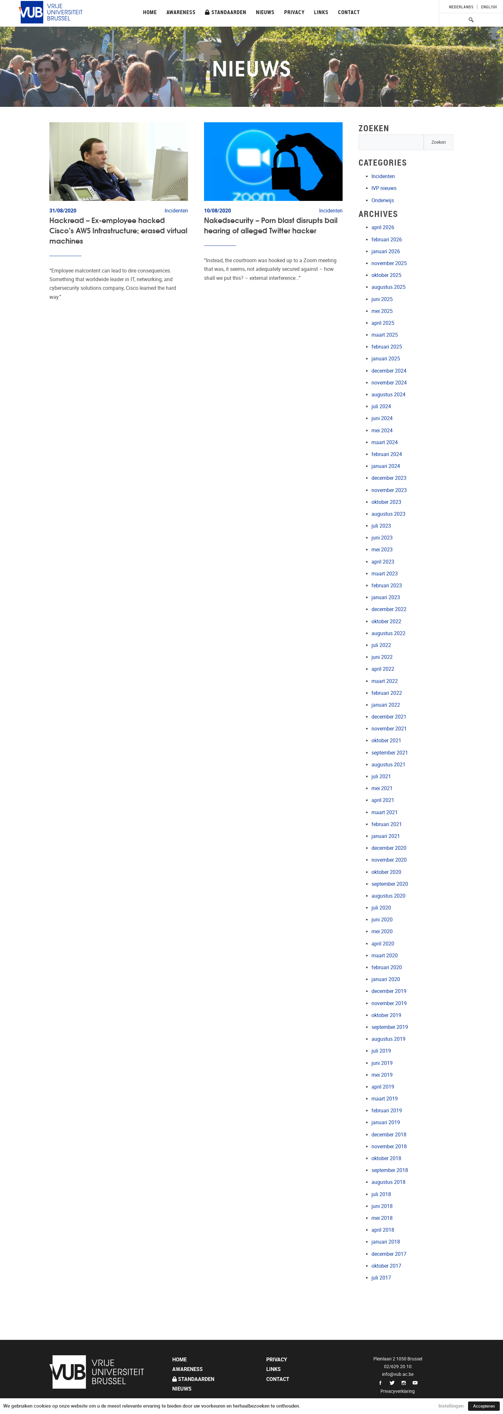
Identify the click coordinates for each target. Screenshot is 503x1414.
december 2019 (388, 991)
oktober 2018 (386, 1158)
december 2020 (388, 848)
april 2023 (382, 562)
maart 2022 (384, 681)
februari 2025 (386, 347)
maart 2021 (384, 812)
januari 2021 (385, 836)
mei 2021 (382, 788)
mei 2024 (382, 430)
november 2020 (389, 860)
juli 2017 (381, 1278)
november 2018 (389, 1146)
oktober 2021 (386, 740)
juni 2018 (382, 1206)
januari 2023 (385, 597)
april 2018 (382, 1230)
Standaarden (225, 12)
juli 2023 (381, 526)
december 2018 (388, 1135)
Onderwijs (382, 200)
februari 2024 (386, 454)
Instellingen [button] (451, 1406)
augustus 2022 (388, 633)
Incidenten (383, 176)
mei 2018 (382, 1218)
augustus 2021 (388, 765)
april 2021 (382, 800)
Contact (349, 12)
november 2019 (389, 1003)
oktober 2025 (386, 275)
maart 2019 (384, 1099)
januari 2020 (385, 979)
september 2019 (389, 1027)
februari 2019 (386, 1111)
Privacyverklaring (397, 1391)
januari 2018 (385, 1242)
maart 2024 (384, 442)
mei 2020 (382, 931)
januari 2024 (385, 466)
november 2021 (389, 729)
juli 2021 (381, 776)
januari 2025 (385, 359)
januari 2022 (385, 705)
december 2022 (388, 609)
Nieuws (265, 12)
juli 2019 (381, 1051)
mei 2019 (382, 1075)
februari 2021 (386, 824)
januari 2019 (385, 1122)
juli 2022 (381, 645)
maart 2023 (384, 574)
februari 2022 (386, 693)
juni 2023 (382, 538)
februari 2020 (386, 967)
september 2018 (389, 1170)
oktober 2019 (386, 1015)
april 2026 (382, 227)
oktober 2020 (386, 872)
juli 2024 (381, 406)
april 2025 (382, 323)
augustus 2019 (388, 1039)
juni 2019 (382, 1063)
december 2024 (388, 371)
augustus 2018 (388, 1182)
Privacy (294, 12)
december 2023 (388, 478)
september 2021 (389, 753)
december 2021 (388, 717)
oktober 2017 (386, 1266)
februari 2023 (386, 585)
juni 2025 (382, 299)
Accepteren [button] (484, 1406)
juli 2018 (381, 1194)
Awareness (181, 12)
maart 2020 (384, 956)
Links (321, 12)
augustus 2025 (388, 287)
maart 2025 (384, 335)
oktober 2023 (386, 502)
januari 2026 (385, 251)
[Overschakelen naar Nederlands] (461, 6)
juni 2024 (382, 418)
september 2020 (389, 884)
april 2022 (382, 669)
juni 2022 (382, 657)
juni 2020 (382, 920)
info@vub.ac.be (397, 1374)
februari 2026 (386, 240)
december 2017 (388, 1254)
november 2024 (389, 383)
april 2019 (382, 1087)
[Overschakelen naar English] (487, 6)
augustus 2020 (388, 896)
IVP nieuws (383, 188)
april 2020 (382, 944)
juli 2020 (381, 908)
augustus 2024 (388, 395)
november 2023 (389, 490)
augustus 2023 (388, 514)
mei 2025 (382, 311)
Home (150, 12)
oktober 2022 (386, 621)
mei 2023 (382, 550)
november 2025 (389, 263)
